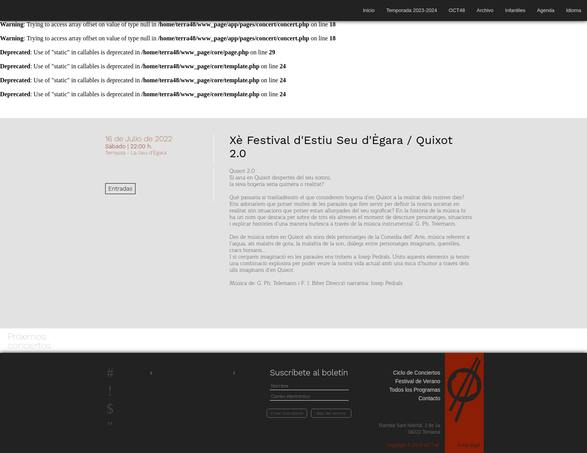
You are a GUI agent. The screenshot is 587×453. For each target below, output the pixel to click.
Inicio (369, 10)
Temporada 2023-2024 (411, 10)
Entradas (120, 188)
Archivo (485, 10)
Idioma (573, 10)
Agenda (545, 10)
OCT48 (457, 10)
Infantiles (515, 10)
